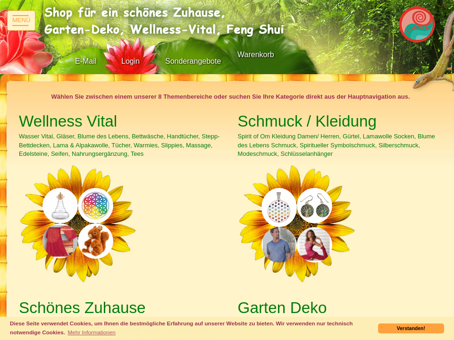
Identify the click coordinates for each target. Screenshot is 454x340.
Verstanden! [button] (411, 328)
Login (130, 61)
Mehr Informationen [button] (92, 332)
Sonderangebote (193, 61)
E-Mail (85, 61)
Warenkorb (255, 55)
